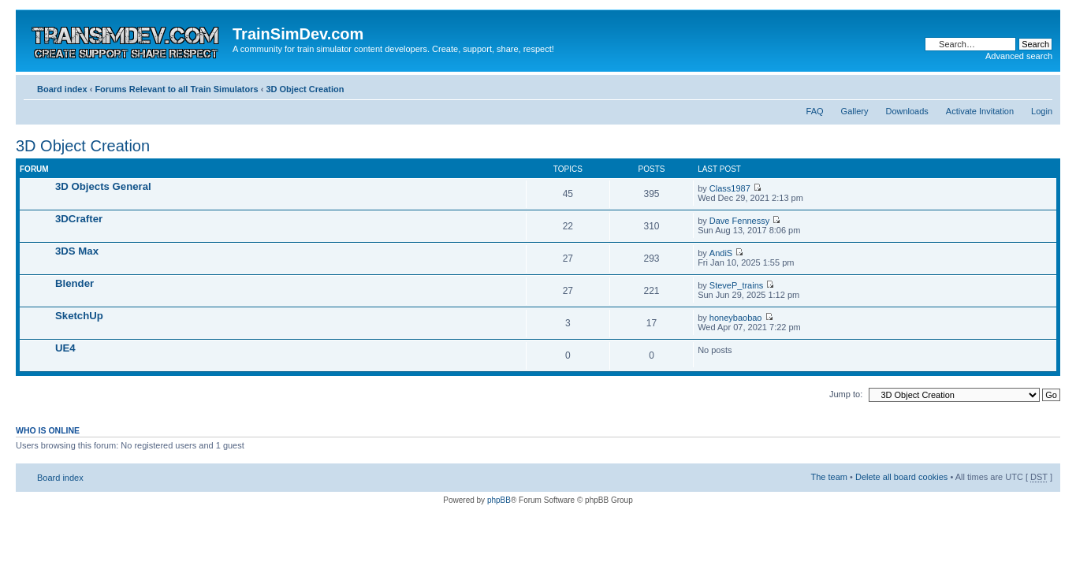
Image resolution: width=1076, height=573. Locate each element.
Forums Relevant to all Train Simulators (176, 89)
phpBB (499, 500)
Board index (62, 89)
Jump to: (845, 394)
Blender (74, 283)
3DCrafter (78, 219)
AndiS (720, 253)
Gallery (855, 111)
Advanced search (1018, 56)
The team (829, 477)
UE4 (65, 348)
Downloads (906, 111)
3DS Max (77, 251)
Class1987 (729, 188)
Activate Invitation (980, 111)
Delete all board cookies (901, 477)
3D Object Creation (305, 89)
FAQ (815, 111)
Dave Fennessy (739, 220)
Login (1041, 111)
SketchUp (79, 316)
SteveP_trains (736, 285)
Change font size (1040, 86)
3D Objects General (103, 186)
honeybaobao (735, 317)
